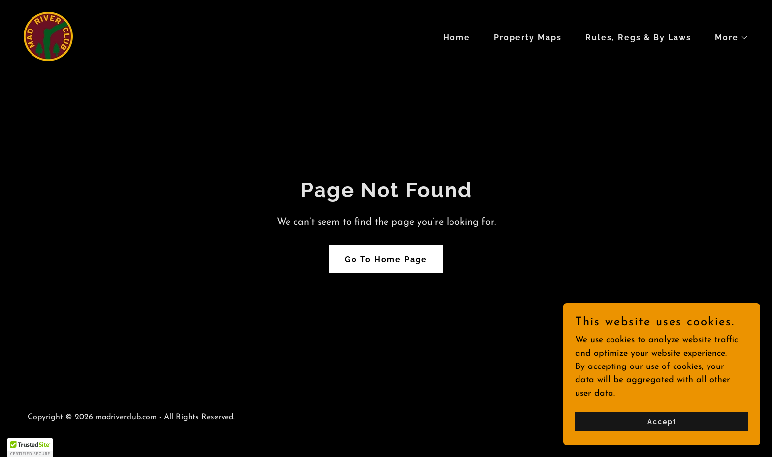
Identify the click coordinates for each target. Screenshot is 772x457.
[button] (727, 38)
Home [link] (456, 37)
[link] (48, 35)
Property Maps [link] (528, 37)
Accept (661, 428)
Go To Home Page (386, 259)
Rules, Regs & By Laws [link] (638, 37)
